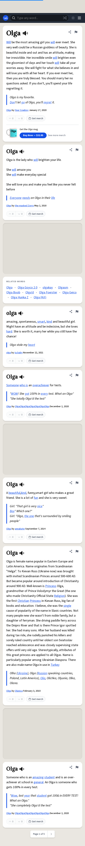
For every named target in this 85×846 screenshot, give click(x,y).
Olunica (19, 691)
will (52, 42)
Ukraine (22, 673)
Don (12, 102)
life (53, 198)
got (27, 394)
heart (31, 345)
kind (49, 321)
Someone (12, 385)
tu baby (19, 352)
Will (8, 42)
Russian (42, 673)
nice (39, 506)
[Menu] (79, 18)
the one (29, 516)
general (38, 782)
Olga (8, 110)
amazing (38, 777)
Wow (14, 795)
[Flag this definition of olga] (77, 311)
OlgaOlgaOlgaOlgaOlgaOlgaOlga (32, 406)
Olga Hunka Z (19, 297)
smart (41, 321)
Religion (59, 596)
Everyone (16, 198)
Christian (23, 601)
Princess (50, 586)
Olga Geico (69, 292)
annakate (20, 529)
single (67, 606)
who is (23, 385)
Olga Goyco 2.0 (27, 287)
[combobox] (39, 17)
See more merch (57, 135)
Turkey (55, 665)
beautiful (14, 493)
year (27, 795)
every (44, 394)
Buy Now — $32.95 (33, 135)
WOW (14, 394)
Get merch (35, 118)
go (23, 102)
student (49, 777)
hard (9, 331)
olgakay (48, 287)
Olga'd (29, 292)
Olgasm (63, 287)
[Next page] (51, 834)
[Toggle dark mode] (73, 18)
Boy (12, 511)
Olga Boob (13, 292)
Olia (42, 678)
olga (8, 352)
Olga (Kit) (40, 297)
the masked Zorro (24, 205)
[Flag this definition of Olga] (76, 32)
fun (36, 498)
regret (47, 102)
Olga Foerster (48, 292)
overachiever (40, 385)
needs (26, 198)
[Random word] (65, 18)
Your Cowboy (22, 110)
